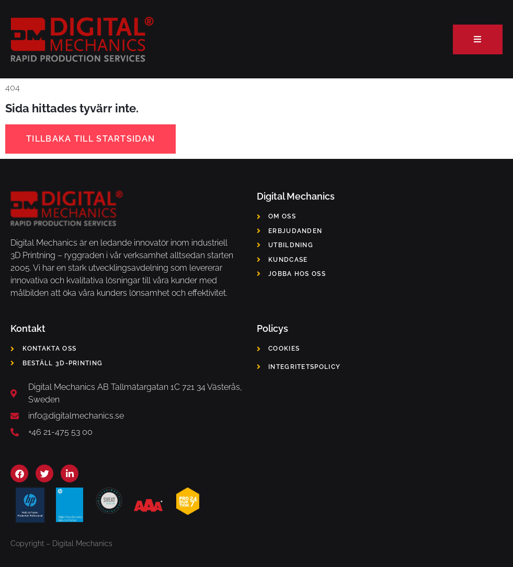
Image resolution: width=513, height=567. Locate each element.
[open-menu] (478, 39)
